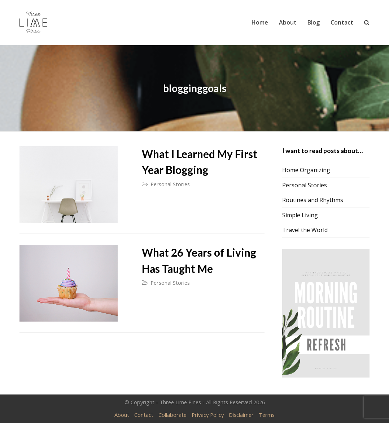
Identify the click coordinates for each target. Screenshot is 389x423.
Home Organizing (306, 170)
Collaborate (172, 414)
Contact (143, 414)
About (121, 414)
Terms (267, 414)
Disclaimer (241, 414)
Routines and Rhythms (312, 200)
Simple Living (300, 215)
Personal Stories (170, 184)
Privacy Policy (208, 414)
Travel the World (305, 230)
